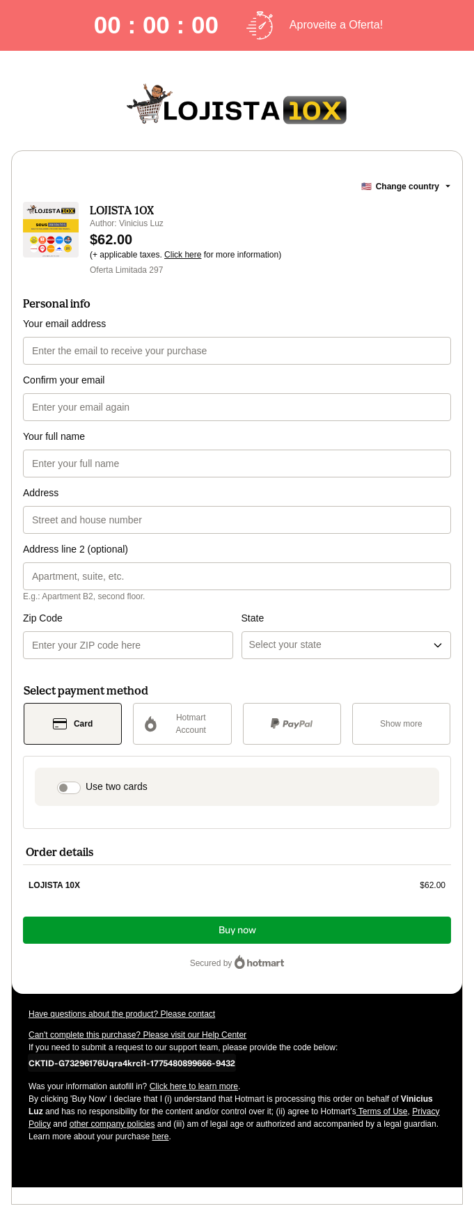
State (253, 618)
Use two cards (117, 786)
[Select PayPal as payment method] (292, 724)
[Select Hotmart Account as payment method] (182, 724)
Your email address (64, 323)
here (160, 1136)
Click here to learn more (194, 1086)
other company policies (112, 1124)
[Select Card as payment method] (72, 724)
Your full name (54, 436)
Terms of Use (382, 1111)
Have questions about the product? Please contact (122, 1014)
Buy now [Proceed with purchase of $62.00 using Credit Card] (237, 930)
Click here (182, 255)
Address (40, 492)
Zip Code (43, 618)
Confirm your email (63, 380)
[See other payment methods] (401, 724)
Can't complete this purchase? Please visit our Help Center (137, 1035)
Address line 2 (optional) (75, 549)
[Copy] (132, 1063)
